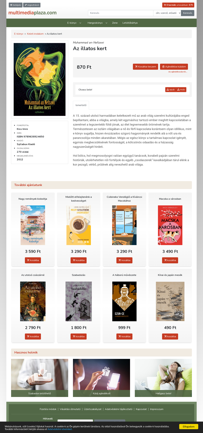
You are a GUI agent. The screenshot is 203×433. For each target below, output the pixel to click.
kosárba (33, 260)
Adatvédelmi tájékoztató (118, 409)
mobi (181, 89)
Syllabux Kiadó (26, 144)
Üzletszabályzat (93, 409)
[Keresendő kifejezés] (120, 13)
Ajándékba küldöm (174, 66)
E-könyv (71, 23)
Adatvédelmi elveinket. (60, 429)
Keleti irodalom (35, 34)
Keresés (187, 13)
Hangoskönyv (95, 23)
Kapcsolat (141, 409)
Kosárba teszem (145, 66)
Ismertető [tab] (80, 105)
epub (171, 89)
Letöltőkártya (130, 23)
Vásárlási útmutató (70, 409)
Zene (115, 23)
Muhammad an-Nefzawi (88, 42)
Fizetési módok (48, 409)
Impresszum (156, 409)
